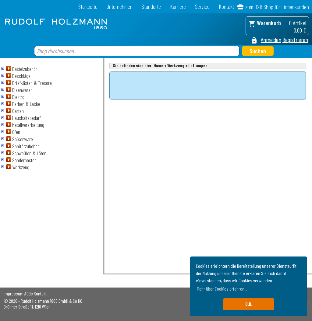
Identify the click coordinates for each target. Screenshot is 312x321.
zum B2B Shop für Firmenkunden (277, 6)
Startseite (88, 6)
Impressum (13, 293)
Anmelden (271, 39)
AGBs (28, 293)
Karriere (178, 6)
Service (202, 6)
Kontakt (226, 6)
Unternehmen (120, 6)
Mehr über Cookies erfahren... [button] (222, 288)
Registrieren (295, 39)
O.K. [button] (248, 304)
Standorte (151, 6)
